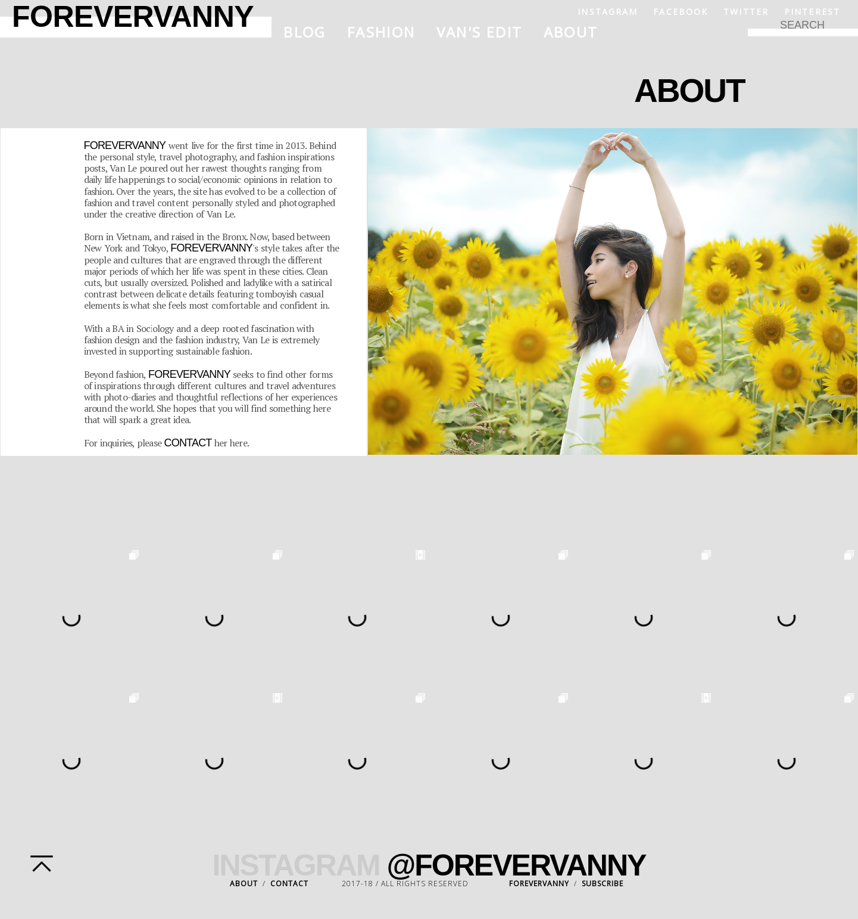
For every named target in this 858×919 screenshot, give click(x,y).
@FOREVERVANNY (516, 865)
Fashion (381, 32)
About (571, 32)
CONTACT (289, 883)
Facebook (680, 11)
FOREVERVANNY (539, 883)
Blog (304, 32)
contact (188, 443)
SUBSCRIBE (602, 883)
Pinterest (812, 11)
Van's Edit (479, 32)
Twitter (746, 11)
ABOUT (244, 883)
